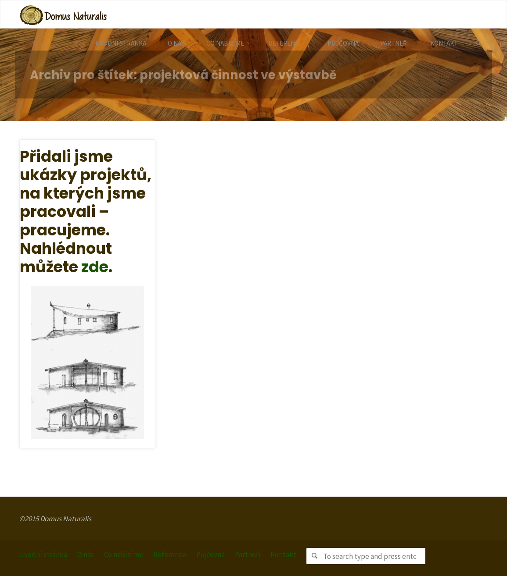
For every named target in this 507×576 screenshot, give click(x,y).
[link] (478, 43)
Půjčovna (210, 554)
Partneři (247, 554)
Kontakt (283, 554)
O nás (85, 554)
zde (94, 266)
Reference (169, 554)
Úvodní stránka (43, 554)
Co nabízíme (123, 554)
